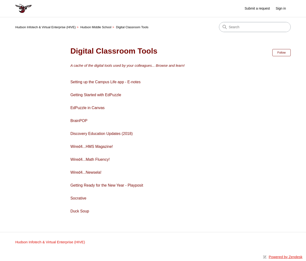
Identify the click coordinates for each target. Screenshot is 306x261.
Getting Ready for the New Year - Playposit (106, 185)
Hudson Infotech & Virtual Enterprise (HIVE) (45, 27)
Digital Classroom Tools (132, 27)
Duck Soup (79, 211)
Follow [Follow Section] (281, 52)
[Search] (254, 27)
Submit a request (257, 8)
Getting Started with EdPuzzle (95, 95)
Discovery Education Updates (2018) (101, 134)
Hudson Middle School (95, 27)
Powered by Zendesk (285, 257)
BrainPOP (78, 121)
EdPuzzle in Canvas (87, 108)
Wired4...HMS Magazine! (91, 146)
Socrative (78, 198)
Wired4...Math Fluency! (90, 159)
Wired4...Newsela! (85, 172)
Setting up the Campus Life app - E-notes (105, 82)
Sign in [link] (281, 8)
